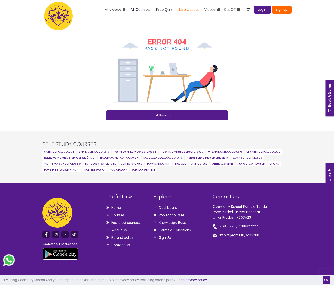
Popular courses (171, 215)
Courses (118, 215)
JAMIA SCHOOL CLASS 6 (248, 157)
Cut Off (232, 9)
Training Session (95, 169)
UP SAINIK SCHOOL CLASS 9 (263, 151)
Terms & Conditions (175, 230)
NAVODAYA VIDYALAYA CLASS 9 (162, 157)
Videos (212, 9)
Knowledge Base (172, 222)
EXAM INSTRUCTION (159, 163)
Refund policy (122, 237)
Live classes (189, 9)
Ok (326, 280)
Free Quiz (164, 9)
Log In (262, 9)
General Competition (251, 163)
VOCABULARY (118, 169)
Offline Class (199, 163)
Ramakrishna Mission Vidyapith (207, 157)
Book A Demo (329, 98)
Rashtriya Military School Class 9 (182, 151)
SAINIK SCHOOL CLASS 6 (59, 151)
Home (116, 207)
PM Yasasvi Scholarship (100, 163)
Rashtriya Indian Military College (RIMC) (70, 157)
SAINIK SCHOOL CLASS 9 (94, 151)
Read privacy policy (192, 280)
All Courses (140, 9)
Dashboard (168, 207)
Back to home (167, 115)
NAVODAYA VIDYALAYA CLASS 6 (119, 157)
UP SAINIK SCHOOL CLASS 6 (225, 151)
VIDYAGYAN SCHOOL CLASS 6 (62, 163)
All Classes (115, 9)
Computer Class (131, 163)
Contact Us (120, 245)
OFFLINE (274, 163)
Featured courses (125, 222)
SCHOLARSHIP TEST (143, 169)
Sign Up (282, 9)
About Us (119, 230)
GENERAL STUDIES (222, 163)
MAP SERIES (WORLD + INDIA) (61, 169)
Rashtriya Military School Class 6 (135, 151)
